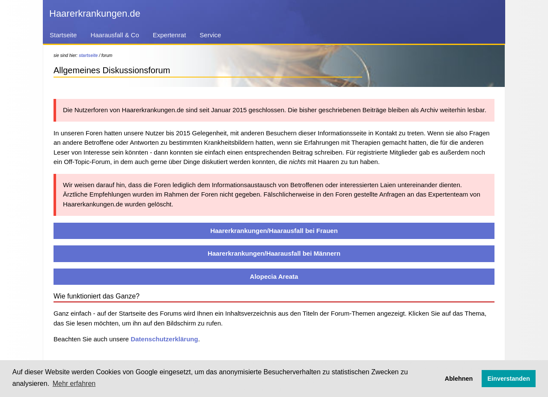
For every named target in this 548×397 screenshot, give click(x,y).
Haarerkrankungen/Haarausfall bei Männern (274, 253)
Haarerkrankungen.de (94, 13)
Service (210, 35)
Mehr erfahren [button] (74, 383)
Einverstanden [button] (509, 378)
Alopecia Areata (274, 276)
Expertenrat (169, 35)
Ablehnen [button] (459, 378)
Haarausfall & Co (114, 35)
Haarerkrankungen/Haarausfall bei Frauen (274, 230)
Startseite (63, 35)
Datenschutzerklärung (164, 339)
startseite (88, 55)
